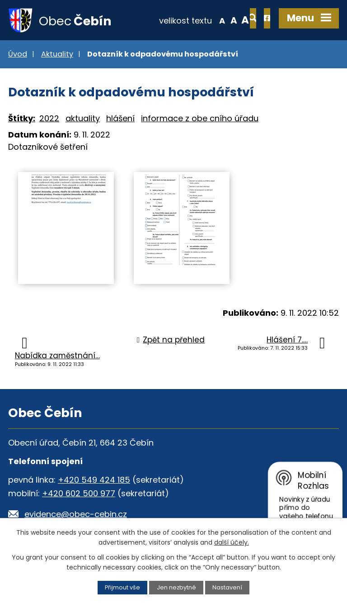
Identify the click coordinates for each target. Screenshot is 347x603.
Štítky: (21, 118)
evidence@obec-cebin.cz (75, 514)
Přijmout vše (122, 587)
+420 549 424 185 (94, 480)
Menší (193, 19)
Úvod (17, 54)
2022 (49, 118)
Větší (216, 19)
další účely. (231, 542)
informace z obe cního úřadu (199, 118)
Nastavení (227, 587)
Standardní (205, 19)
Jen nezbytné (176, 587)
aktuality (83, 118)
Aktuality (57, 54)
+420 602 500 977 (78, 493)
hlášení (120, 118)
